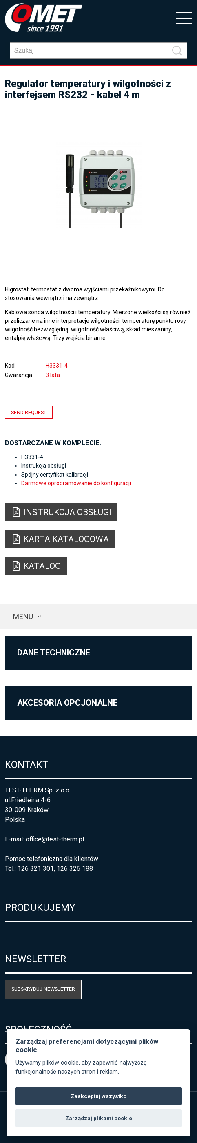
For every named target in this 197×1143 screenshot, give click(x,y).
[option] (98, 184)
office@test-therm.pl (55, 839)
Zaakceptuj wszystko (98, 1096)
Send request (28, 412)
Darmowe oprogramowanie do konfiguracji (76, 483)
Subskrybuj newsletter (43, 989)
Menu (23, 616)
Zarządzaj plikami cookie (98, 1118)
